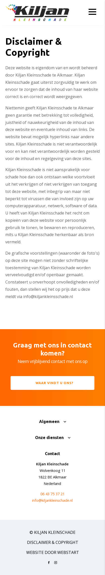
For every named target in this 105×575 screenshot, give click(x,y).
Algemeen (49, 421)
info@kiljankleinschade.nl (52, 500)
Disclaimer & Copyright (52, 542)
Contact (52, 453)
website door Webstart (52, 552)
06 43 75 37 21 (52, 493)
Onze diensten (49, 437)
